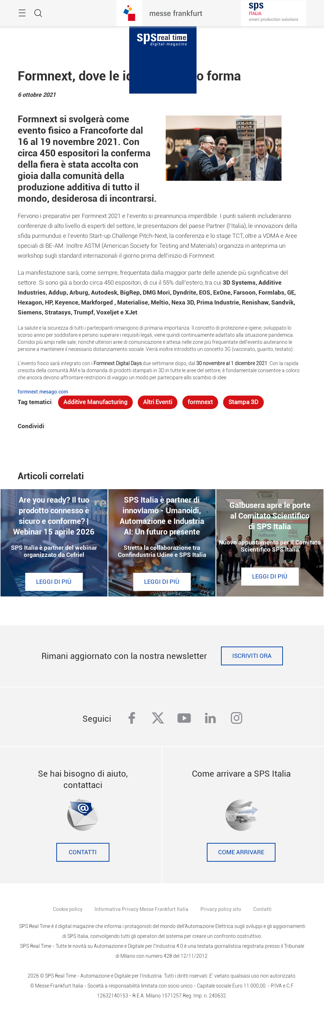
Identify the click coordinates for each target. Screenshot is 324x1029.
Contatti (83, 852)
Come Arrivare (241, 852)
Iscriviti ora (252, 656)
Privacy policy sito (220, 909)
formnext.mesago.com (43, 392)
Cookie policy (68, 909)
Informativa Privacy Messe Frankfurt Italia (141, 909)
